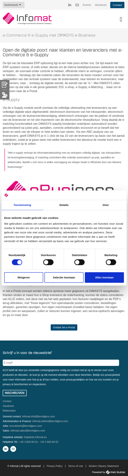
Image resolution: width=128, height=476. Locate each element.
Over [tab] (106, 204)
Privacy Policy (54, 466)
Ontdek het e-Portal (64, 327)
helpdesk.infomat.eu (35, 437)
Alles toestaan (104, 277)
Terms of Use (75, 466)
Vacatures (101, 4)
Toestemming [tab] (22, 204)
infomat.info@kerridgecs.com (38, 416)
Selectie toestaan (64, 277)
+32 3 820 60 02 (49, 441)
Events (87, 4)
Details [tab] (64, 204)
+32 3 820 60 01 (28, 441)
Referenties (9, 410)
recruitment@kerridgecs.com (25, 425)
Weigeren (24, 277)
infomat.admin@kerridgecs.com (50, 421)
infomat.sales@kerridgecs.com (28, 430)
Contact (117, 5)
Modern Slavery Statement (104, 466)
